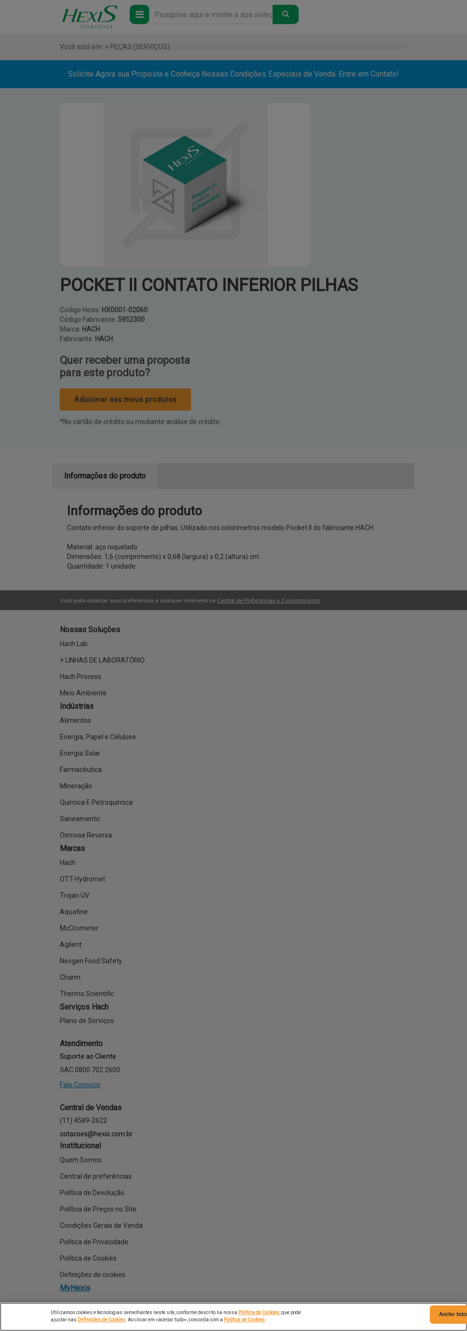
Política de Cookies (258, 1312)
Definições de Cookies (101, 1319)
